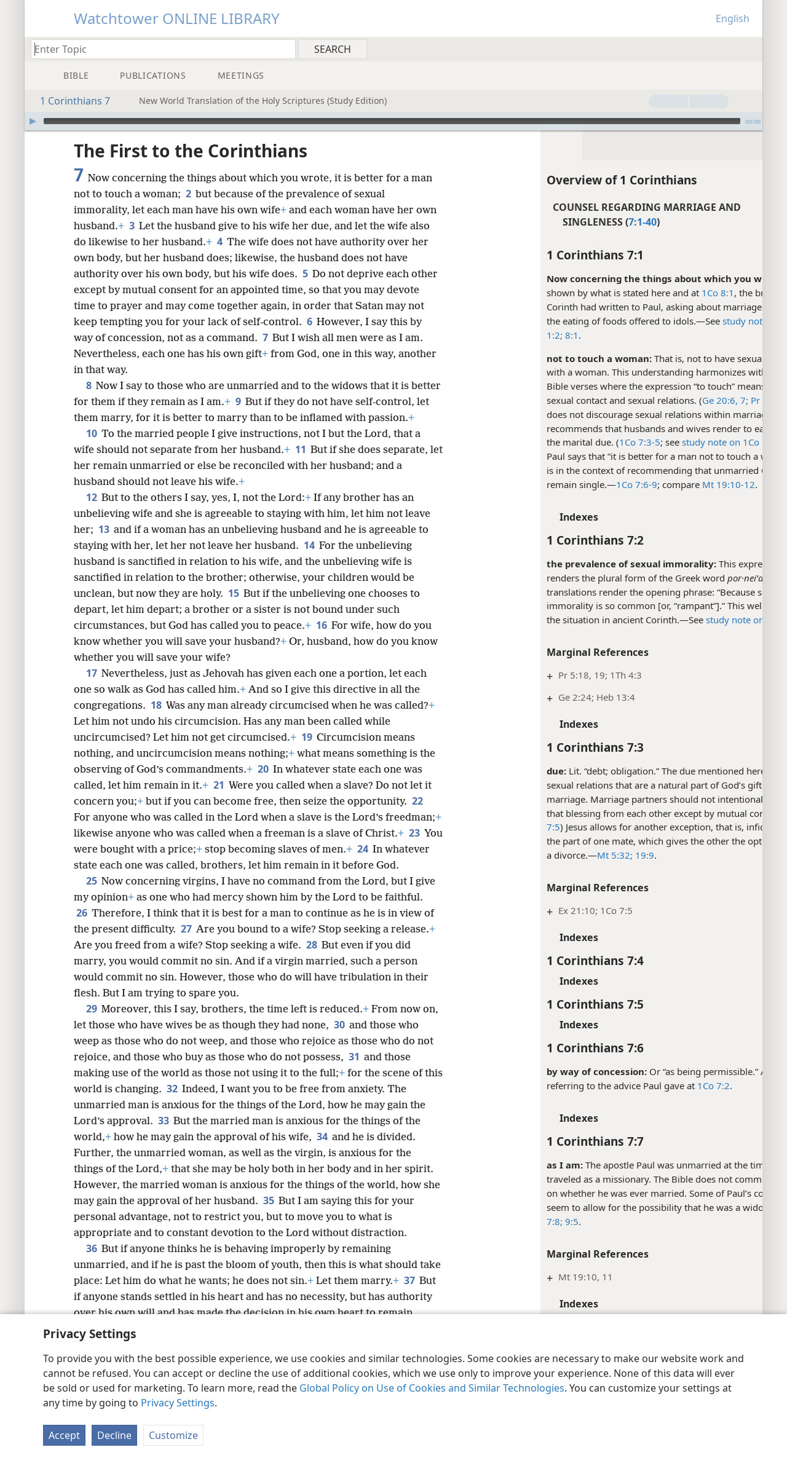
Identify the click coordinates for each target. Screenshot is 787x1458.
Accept (64, 1435)
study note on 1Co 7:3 (674, 442)
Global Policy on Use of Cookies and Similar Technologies (431, 1388)
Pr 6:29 (710, 400)
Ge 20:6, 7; (670, 400)
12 (91, 513)
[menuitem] (748, 48)
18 (156, 721)
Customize (173, 1435)
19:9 (588, 855)
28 (311, 976)
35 (287, 1232)
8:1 (516, 335)
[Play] (33, 121)
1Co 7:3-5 (585, 442)
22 (417, 817)
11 (300, 465)
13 (103, 545)
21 (218, 801)
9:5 (516, 1221)
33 (163, 1152)
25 (91, 913)
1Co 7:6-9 (582, 484)
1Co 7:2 (659, 1085)
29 (91, 1040)
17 (91, 689)
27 (186, 960)
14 (309, 561)
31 (354, 1088)
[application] (393, 121)
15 (233, 609)
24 (81, 881)
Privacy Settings (178, 1402)
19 (306, 753)
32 (192, 1120)
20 (263, 785)
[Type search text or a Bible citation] (157, 49)
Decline (114, 1435)
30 (357, 1056)
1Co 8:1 (663, 292)
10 (91, 449)
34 (322, 1168)
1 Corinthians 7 (69, 101)
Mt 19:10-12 (673, 484)
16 (321, 641)
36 (91, 1280)
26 (81, 945)
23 (122, 865)
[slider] (392, 121)
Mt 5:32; (560, 855)
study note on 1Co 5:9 (698, 619)
